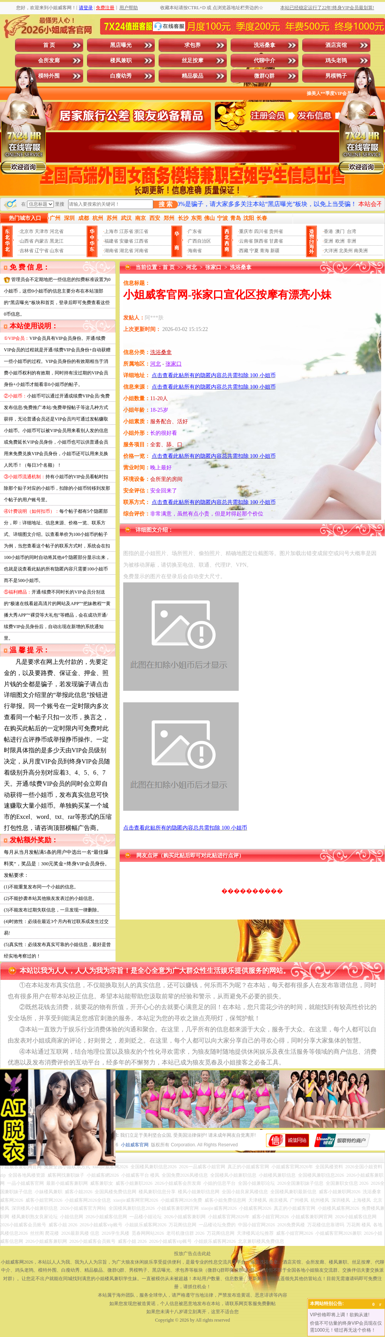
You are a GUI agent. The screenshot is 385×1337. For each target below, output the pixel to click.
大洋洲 (331, 250)
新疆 (275, 250)
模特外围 (49, 76)
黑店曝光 (121, 45)
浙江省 (141, 231)
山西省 (26, 241)
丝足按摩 (192, 60)
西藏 (243, 250)
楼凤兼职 (121, 60)
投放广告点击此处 (192, 1253)
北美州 (346, 250)
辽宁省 (42, 250)
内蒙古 (42, 241)
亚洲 (328, 241)
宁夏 (254, 250)
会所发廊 (49, 60)
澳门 (340, 231)
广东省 (195, 231)
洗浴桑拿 (264, 45)
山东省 (57, 250)
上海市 (111, 231)
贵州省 (276, 231)
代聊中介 (264, 60)
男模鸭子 (336, 76)
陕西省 (261, 241)
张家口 (213, 267)
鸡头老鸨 (336, 60)
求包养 (192, 45)
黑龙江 (57, 241)
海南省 (195, 250)
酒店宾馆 (336, 45)
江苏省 (126, 231)
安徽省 (126, 241)
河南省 (141, 250)
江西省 (141, 241)
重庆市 (246, 231)
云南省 (246, 241)
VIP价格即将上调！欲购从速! (340, 1314)
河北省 (57, 231)
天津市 (42, 231)
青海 (264, 250)
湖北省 (126, 250)
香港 (328, 231)
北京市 (26, 231)
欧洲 (340, 241)
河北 (191, 267)
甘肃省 (276, 241)
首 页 (49, 45)
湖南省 (111, 250)
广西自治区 (199, 241)
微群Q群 (264, 76)
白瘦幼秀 (121, 76)
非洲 (351, 241)
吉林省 (26, 250)
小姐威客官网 (135, 1144)
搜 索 (165, 204)
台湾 (351, 231)
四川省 (261, 231)
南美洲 (361, 250)
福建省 (111, 241)
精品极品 (192, 76)
